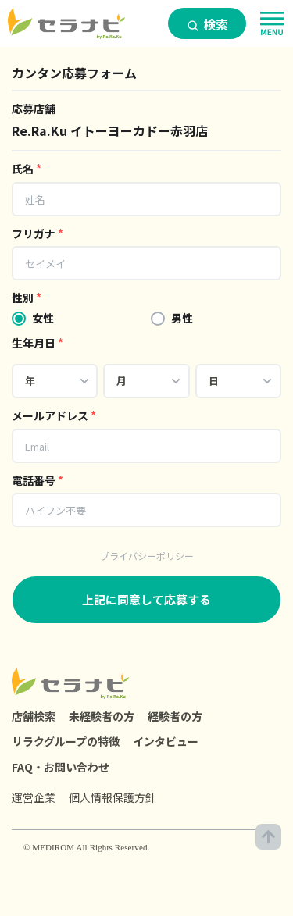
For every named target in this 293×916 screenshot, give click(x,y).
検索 (207, 24)
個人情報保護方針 (112, 797)
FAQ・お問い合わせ (60, 767)
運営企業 (33, 797)
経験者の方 (175, 716)
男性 (182, 318)
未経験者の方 (101, 716)
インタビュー (165, 741)
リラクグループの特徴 (66, 741)
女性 (43, 318)
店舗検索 (33, 716)
